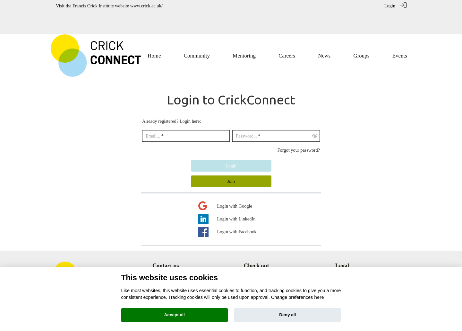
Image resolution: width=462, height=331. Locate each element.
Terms (341, 256)
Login (389, 5)
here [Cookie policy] (319, 297)
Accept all (174, 314)
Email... (153, 113)
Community (255, 256)
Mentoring (253, 262)
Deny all (287, 314)
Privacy (342, 262)
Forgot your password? (299, 127)
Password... (246, 113)
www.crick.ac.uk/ (146, 5)
